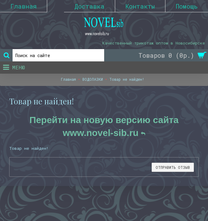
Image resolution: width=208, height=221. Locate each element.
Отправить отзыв (173, 167)
